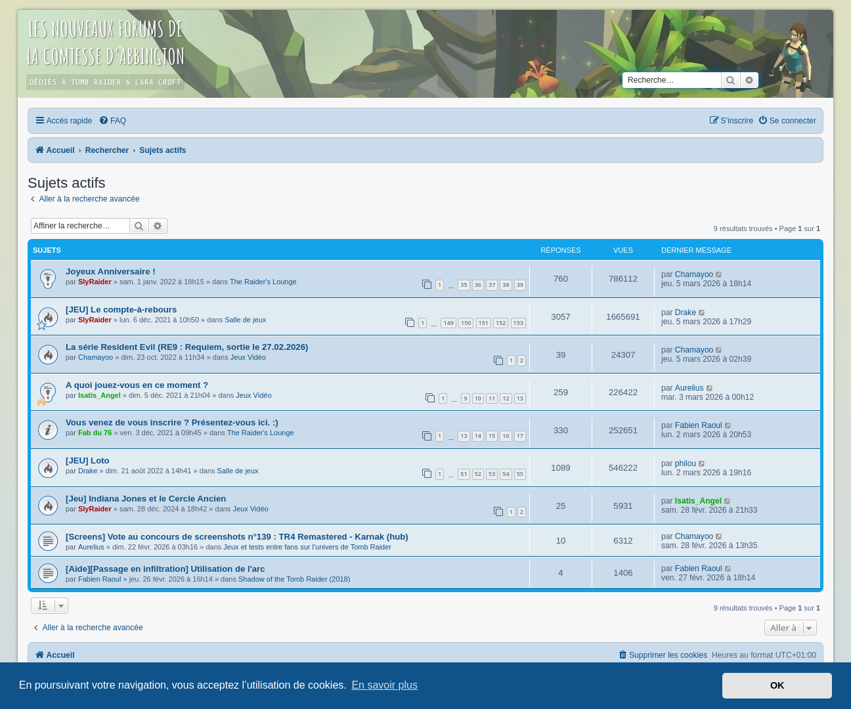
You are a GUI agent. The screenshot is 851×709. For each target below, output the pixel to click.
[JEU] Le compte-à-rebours (121, 309)
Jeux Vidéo (248, 357)
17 (520, 435)
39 (520, 284)
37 (492, 284)
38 (505, 284)
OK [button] (777, 685)
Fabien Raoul (698, 425)
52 (478, 473)
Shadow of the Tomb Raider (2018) (294, 579)
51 (463, 473)
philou (685, 463)
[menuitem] (112, 120)
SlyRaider (95, 282)
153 (518, 322)
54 (505, 473)
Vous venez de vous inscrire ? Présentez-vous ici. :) (172, 422)
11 (492, 398)
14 (478, 435)
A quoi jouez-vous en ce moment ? (137, 385)
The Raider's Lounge (263, 282)
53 (492, 473)
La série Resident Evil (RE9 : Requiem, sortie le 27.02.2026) (187, 347)
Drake (685, 312)
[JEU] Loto (88, 460)
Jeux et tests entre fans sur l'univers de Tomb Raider (307, 547)
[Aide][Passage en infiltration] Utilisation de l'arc (165, 569)
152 (501, 322)
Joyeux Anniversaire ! (111, 271)
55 (520, 473)
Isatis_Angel (99, 395)
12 (505, 398)
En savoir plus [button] (384, 685)
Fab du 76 (95, 433)
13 (520, 398)
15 (492, 435)
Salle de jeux (245, 320)
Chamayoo (694, 274)
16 (505, 435)
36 (478, 284)
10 (478, 398)
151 (484, 322)
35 (463, 284)
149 (448, 322)
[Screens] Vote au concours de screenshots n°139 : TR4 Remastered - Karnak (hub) (237, 537)
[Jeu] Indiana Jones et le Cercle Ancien (146, 499)
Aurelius (689, 388)
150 (466, 322)
